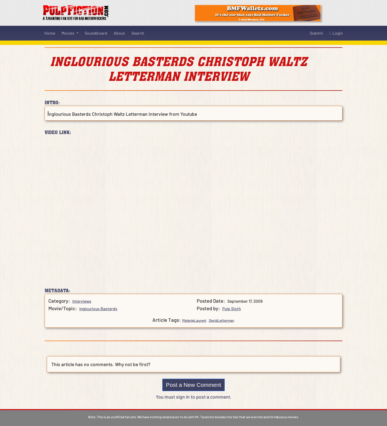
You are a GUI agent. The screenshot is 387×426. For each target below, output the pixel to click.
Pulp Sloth (231, 308)
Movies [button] (68, 33)
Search (137, 33)
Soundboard (96, 33)
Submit (316, 33)
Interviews (81, 301)
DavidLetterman (221, 320)
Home (49, 33)
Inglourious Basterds (98, 308)
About (119, 33)
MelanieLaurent (194, 320)
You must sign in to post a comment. (193, 397)
